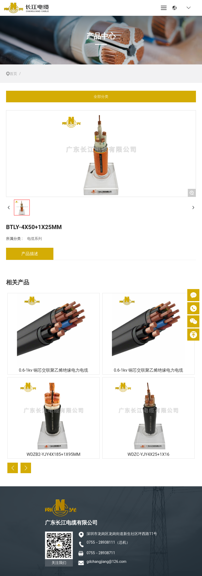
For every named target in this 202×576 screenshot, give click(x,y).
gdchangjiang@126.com (106, 561)
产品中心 (101, 36)
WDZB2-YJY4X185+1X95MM (53, 454)
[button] (12, 468)
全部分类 (101, 96)
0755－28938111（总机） (108, 542)
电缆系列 (34, 238)
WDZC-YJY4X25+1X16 (148, 454)
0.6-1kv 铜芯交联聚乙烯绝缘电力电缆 (53, 370)
